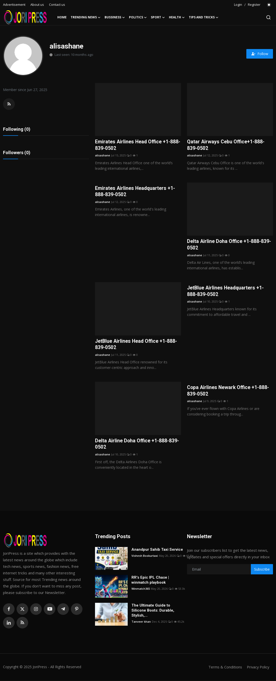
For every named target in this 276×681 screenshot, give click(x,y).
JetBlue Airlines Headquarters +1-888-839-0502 (226, 291)
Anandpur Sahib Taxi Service (157, 550)
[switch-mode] (269, 5)
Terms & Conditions (223, 667)
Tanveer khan (141, 622)
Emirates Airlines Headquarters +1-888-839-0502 (135, 192)
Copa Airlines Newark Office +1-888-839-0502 (229, 391)
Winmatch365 (140, 589)
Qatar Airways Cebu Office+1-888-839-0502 (226, 145)
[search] (268, 17)
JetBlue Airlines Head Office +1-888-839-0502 (137, 345)
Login (238, 4)
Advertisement (14, 4)
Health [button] (177, 17)
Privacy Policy (257, 667)
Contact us (57, 4)
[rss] (22, 623)
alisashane (102, 155)
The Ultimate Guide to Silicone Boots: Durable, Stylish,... (152, 611)
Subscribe (262, 570)
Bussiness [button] (115, 17)
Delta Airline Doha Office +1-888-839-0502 (229, 245)
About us (37, 4)
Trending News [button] (86, 17)
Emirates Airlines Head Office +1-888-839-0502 (133, 145)
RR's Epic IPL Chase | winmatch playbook (150, 580)
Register (254, 4)
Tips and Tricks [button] (203, 17)
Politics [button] (138, 17)
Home (62, 17)
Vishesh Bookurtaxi (144, 556)
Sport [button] (158, 17)
